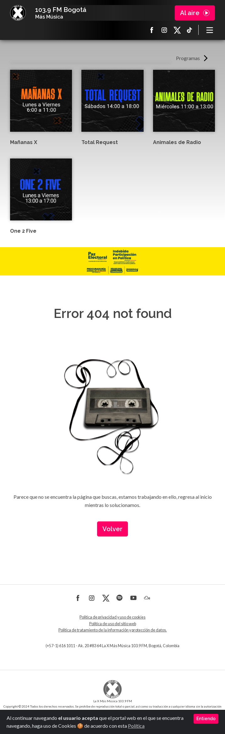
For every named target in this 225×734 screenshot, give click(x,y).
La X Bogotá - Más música (18, 13)
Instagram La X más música (164, 30)
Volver (112, 529)
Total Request (99, 142)
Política (136, 726)
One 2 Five (23, 231)
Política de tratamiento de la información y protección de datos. (112, 630)
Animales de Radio (177, 142)
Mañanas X (23, 142)
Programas (188, 58)
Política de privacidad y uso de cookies (112, 617)
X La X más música (177, 30)
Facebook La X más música (152, 30)
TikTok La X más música (189, 30)
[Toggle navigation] (210, 30)
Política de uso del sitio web (112, 623)
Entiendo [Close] (206, 718)
